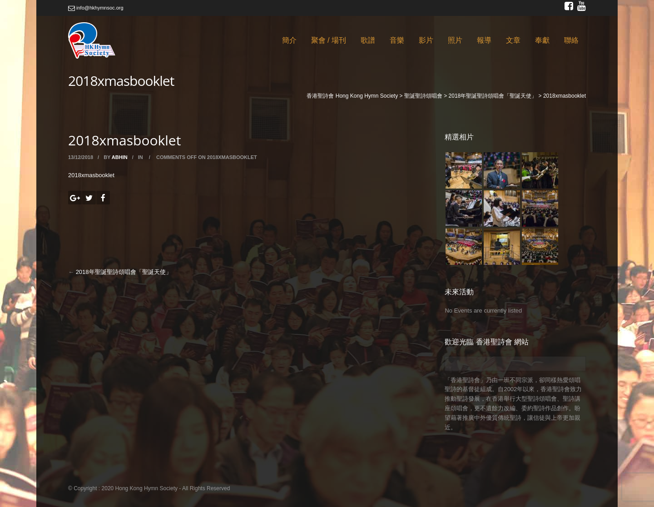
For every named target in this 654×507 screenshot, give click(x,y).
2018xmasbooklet (91, 175)
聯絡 (571, 40)
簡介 (289, 40)
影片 (426, 40)
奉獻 (542, 40)
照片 (455, 40)
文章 (513, 40)
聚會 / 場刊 (328, 40)
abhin (120, 157)
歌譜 (368, 40)
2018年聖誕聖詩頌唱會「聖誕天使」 (124, 271)
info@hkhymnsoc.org (96, 7)
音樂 (397, 40)
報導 (484, 40)
